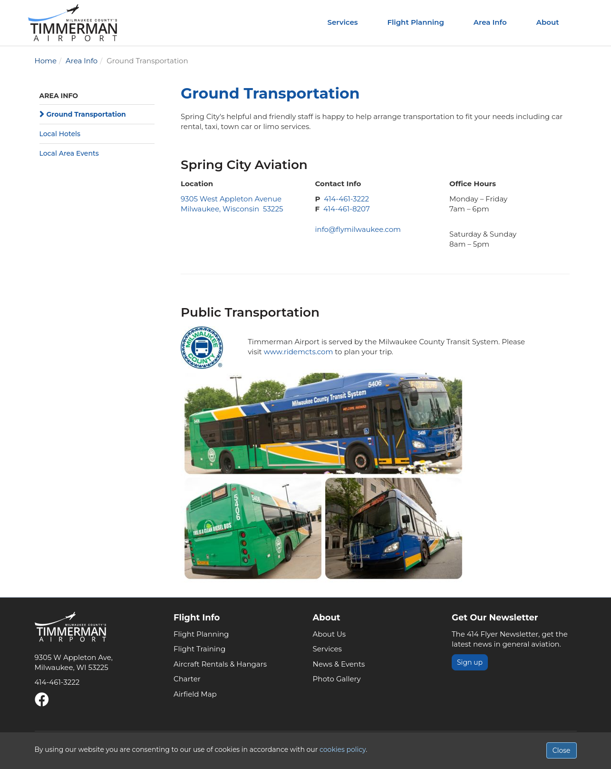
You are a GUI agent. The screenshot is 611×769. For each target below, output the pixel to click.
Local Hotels (59, 134)
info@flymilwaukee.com (357, 229)
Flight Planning (415, 22)
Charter (187, 678)
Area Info (490, 22)
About (547, 22)
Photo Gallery (337, 678)
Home (46, 60)
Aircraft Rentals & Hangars (220, 664)
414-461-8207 (346, 208)
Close (562, 750)
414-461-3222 (346, 198)
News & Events (339, 664)
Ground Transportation (86, 114)
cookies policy (343, 749)
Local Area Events (69, 153)
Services (343, 22)
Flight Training (199, 648)
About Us (329, 634)
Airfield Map (195, 694)
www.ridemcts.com (298, 351)
